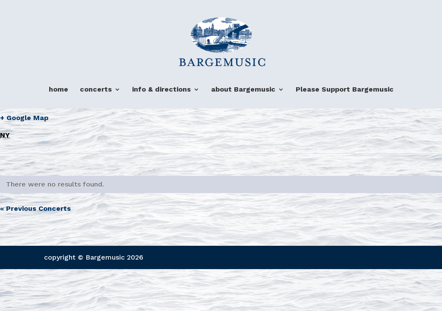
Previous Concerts (35, 208)
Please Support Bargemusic (345, 89)
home (58, 89)
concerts (96, 89)
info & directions (161, 89)
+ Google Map (24, 118)
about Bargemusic (243, 89)
